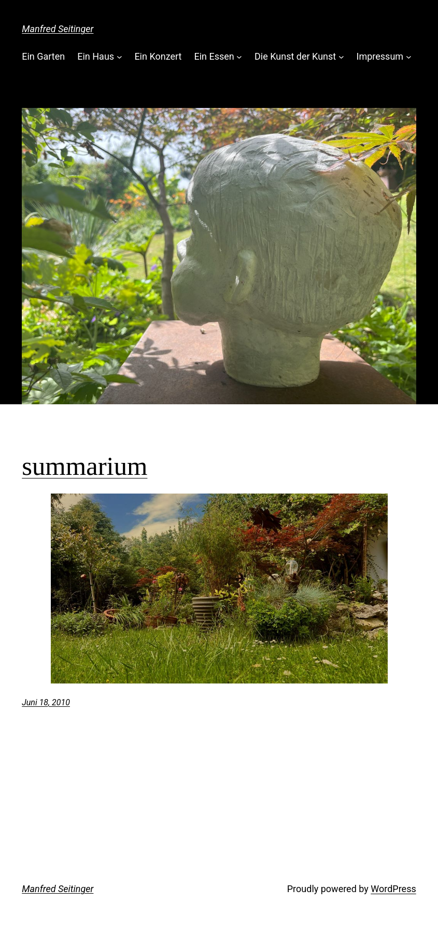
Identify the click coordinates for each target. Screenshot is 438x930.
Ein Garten (43, 56)
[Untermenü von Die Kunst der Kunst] (341, 57)
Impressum (380, 56)
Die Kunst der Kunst (295, 56)
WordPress (393, 888)
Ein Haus (95, 56)
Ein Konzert (157, 56)
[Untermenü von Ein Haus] (119, 57)
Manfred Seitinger (57, 28)
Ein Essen (214, 56)
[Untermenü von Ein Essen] (239, 57)
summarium (84, 466)
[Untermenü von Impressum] (409, 57)
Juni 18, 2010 (46, 702)
